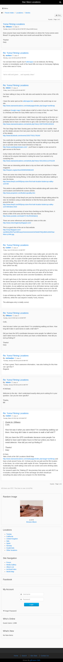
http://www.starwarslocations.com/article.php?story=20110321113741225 (29, 161)
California (9, 536)
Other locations (11, 550)
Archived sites (11, 569)
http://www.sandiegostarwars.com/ (15, 147)
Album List (10, 567)
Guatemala (10, 548)
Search (24, 656)
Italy (7, 541)
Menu (6, 8)
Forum (8, 562)
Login (31, 604)
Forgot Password (10, 611)
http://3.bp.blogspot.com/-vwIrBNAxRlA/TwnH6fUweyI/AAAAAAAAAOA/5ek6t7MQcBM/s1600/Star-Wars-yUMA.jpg (29, 232)
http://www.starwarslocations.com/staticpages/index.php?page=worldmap (29, 106)
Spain (8, 543)
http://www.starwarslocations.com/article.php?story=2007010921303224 (28, 124)
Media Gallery (11, 565)
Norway (9, 546)
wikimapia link (28, 101)
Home (16, 656)
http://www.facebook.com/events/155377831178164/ (21, 135)
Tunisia (9, 534)
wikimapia (29, 62)
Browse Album (31, 522)
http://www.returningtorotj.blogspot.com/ (17, 223)
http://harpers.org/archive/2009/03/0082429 (18, 170)
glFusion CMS (35, 660)
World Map (10, 572)
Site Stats (34, 656)
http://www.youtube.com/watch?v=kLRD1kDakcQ (20, 216)
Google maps (15, 110)
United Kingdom (12, 539)
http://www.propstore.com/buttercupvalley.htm (19, 193)
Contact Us (45, 656)
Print (58, 15)
